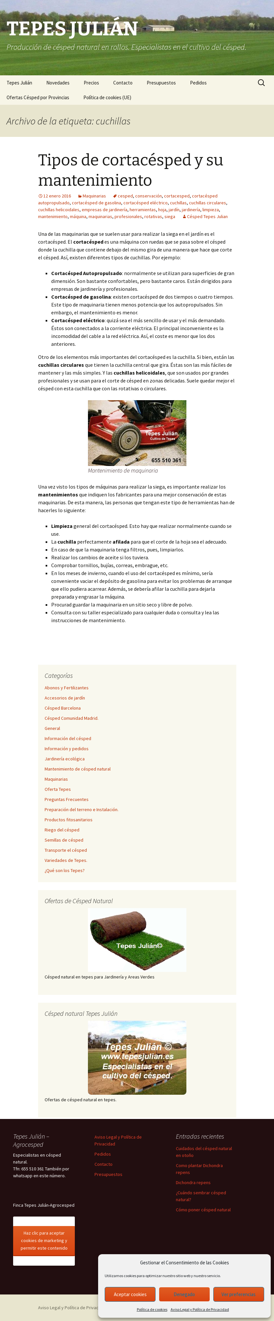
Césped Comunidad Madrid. (71, 718)
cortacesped (177, 196)
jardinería (191, 210)
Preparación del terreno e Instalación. (81, 809)
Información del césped (68, 738)
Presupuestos (161, 83)
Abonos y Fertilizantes (67, 688)
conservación (148, 196)
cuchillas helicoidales (58, 210)
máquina (78, 216)
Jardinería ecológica (65, 759)
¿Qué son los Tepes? (65, 870)
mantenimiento (53, 216)
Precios (91, 83)
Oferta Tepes (58, 789)
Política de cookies (152, 1309)
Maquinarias (94, 196)
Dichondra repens (193, 1182)
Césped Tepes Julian (207, 216)
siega (169, 216)
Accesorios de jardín (65, 698)
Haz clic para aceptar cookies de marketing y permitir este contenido (44, 1240)
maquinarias (100, 216)
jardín (174, 210)
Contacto (123, 83)
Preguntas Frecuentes (67, 799)
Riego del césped (62, 830)
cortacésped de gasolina (96, 203)
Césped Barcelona (63, 708)
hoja (162, 210)
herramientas (143, 210)
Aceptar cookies (130, 1294)
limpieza (210, 210)
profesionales (128, 216)
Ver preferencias (238, 1294)
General (52, 728)
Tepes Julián (19, 83)
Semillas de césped (64, 840)
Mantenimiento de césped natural (78, 769)
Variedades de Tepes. (66, 860)
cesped (125, 196)
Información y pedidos (67, 749)
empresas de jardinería (104, 210)
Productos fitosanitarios (69, 820)
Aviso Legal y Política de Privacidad (200, 1309)
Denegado (184, 1294)
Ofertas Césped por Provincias (38, 97)
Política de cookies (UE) (107, 97)
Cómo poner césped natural (203, 1210)
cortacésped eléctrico (145, 203)
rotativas (153, 216)
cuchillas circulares (207, 203)
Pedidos (198, 83)
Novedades (58, 83)
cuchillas (178, 203)
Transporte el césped (66, 850)
